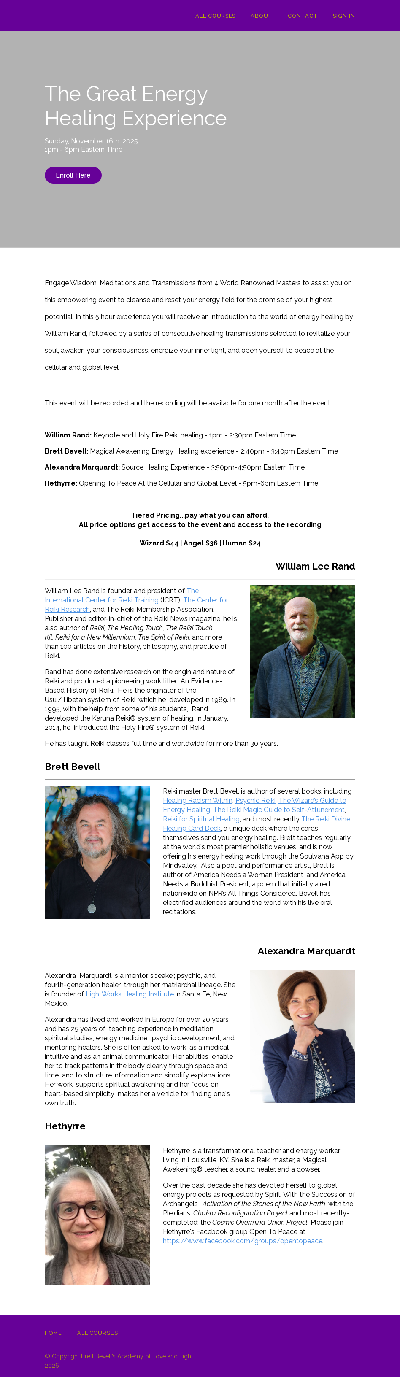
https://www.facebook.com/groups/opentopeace (242, 1241)
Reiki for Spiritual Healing (201, 819)
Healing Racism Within (197, 800)
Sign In (344, 16)
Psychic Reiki (255, 800)
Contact (303, 16)
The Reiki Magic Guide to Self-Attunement (279, 810)
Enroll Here (73, 175)
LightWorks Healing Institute (130, 994)
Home (53, 1333)
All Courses (215, 16)
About (262, 16)
